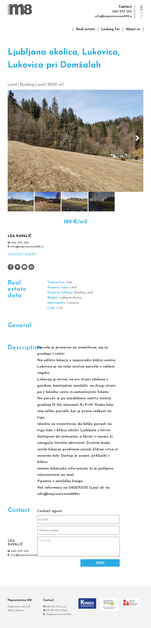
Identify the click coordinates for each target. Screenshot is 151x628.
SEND (100, 563)
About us (133, 29)
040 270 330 (20, 243)
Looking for (110, 29)
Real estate (85, 29)
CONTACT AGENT (22, 254)
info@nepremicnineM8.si (113, 16)
